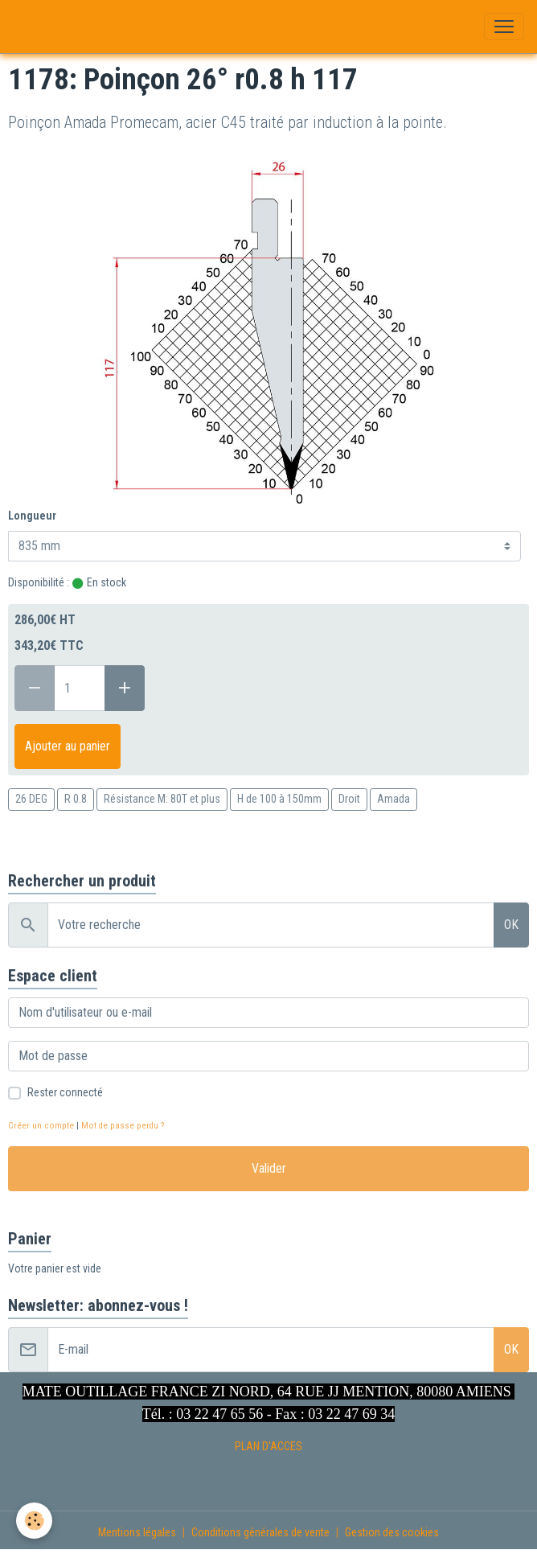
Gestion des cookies (392, 1532)
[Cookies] (34, 1521)
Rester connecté (65, 1092)
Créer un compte (41, 1125)
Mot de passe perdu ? (122, 1125)
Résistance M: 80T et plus (162, 798)
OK (511, 924)
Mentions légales (137, 1532)
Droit (349, 798)
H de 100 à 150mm (279, 798)
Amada (393, 798)
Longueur (32, 515)
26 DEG (31, 798)
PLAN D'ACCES (268, 1446)
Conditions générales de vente (260, 1532)
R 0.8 (75, 798)
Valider (269, 1168)
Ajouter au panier (67, 746)
